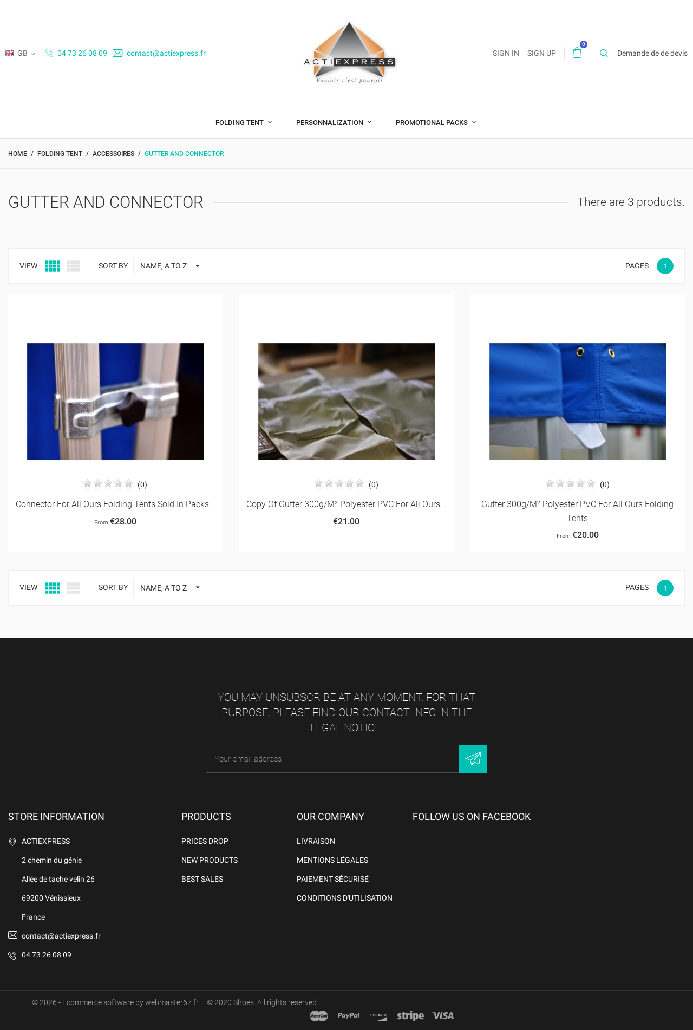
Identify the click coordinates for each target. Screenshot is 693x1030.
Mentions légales (332, 860)
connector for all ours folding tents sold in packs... (115, 504)
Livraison (316, 841)
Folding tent (240, 123)
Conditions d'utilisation (345, 898)
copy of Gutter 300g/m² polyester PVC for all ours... (346, 504)
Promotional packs (432, 123)
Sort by (113, 265)
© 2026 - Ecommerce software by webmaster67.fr (115, 1002)
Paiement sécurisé (333, 879)
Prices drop (204, 841)
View (28, 265)
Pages (637, 265)
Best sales (202, 879)
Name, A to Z (173, 266)
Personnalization (330, 123)
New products (209, 860)
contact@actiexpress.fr (159, 53)
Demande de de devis (652, 53)
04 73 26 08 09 (76, 53)
